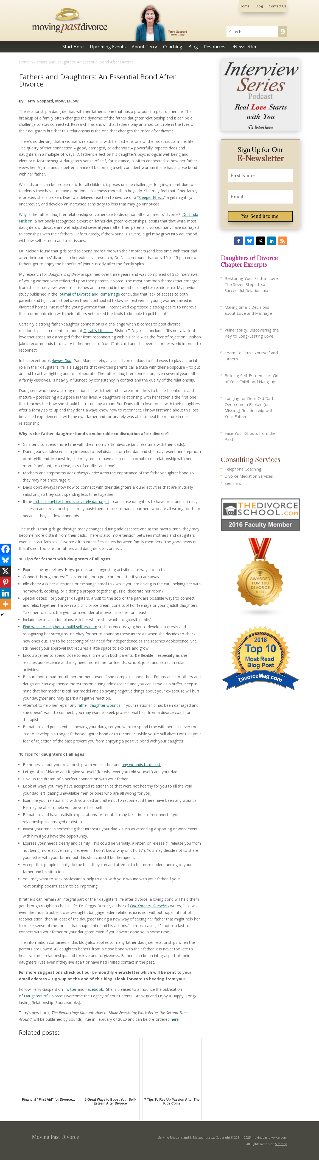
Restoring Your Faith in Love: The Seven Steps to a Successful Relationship (252, 284)
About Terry (144, 47)
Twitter (70, 989)
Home (245, 6)
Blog (259, 6)
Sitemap (281, 1144)
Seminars (233, 483)
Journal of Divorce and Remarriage (89, 294)
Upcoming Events (108, 47)
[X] (5, 571)
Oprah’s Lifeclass (98, 330)
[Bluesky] (5, 560)
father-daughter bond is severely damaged (71, 501)
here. (175, 1019)
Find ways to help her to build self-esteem (60, 626)
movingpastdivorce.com (269, 1137)
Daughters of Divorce (43, 995)
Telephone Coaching (243, 469)
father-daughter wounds (99, 705)
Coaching (172, 47)
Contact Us (278, 6)
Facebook (94, 989)
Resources (214, 47)
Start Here (73, 47)
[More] (5, 604)
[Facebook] (5, 549)
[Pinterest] (5, 582)
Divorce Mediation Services (249, 476)
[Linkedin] (5, 593)
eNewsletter (244, 47)
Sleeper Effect (151, 197)
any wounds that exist (141, 764)
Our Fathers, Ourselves (149, 905)
